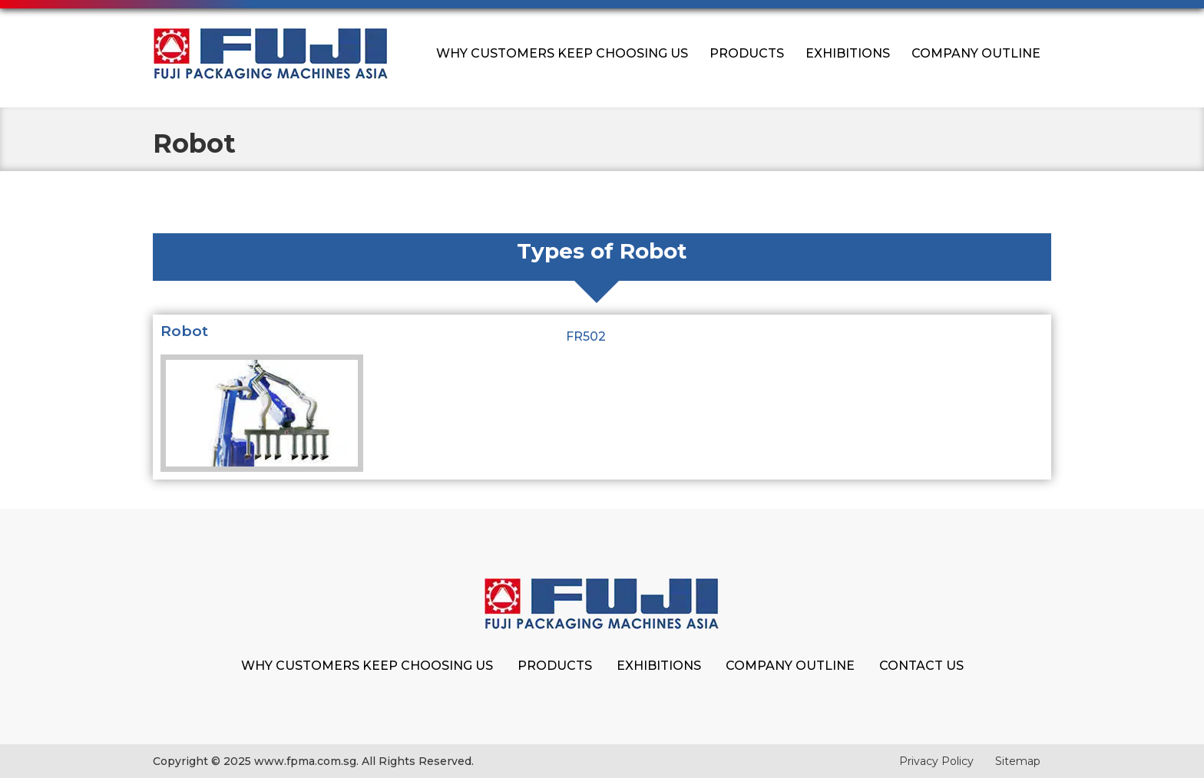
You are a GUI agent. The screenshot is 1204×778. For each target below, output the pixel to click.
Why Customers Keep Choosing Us (562, 53)
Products (747, 53)
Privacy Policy (936, 761)
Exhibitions (847, 53)
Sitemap (1017, 761)
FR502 (586, 336)
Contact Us (921, 665)
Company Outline (975, 53)
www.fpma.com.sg (305, 761)
